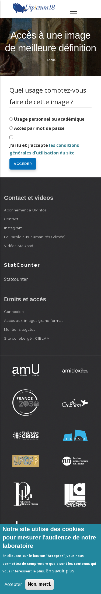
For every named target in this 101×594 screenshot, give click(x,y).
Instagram (13, 228)
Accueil (52, 60)
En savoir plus (60, 571)
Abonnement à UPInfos (25, 210)
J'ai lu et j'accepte (44, 149)
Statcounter (16, 279)
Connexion (14, 311)
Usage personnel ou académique (49, 119)
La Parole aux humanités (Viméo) (35, 237)
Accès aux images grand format (33, 320)
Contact (11, 219)
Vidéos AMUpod (18, 246)
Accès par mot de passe (39, 128)
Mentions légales (19, 329)
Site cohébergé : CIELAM (27, 338)
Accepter (13, 584)
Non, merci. (39, 584)
